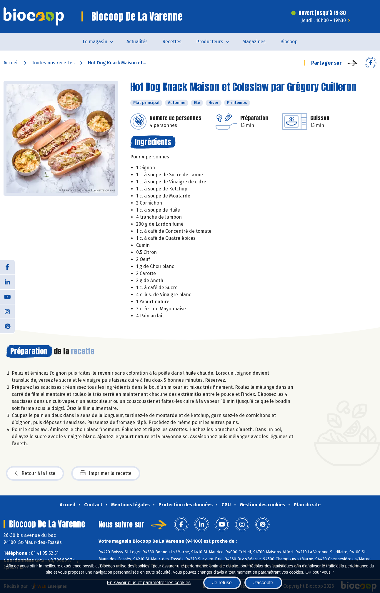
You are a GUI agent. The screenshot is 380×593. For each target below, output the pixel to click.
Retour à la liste (35, 473)
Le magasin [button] (95, 41)
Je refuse (222, 582)
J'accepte (263, 582)
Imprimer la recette (105, 473)
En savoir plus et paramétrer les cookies (149, 582)
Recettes (171, 41)
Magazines (254, 41)
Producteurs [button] (209, 41)
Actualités (137, 41)
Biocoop (289, 41)
